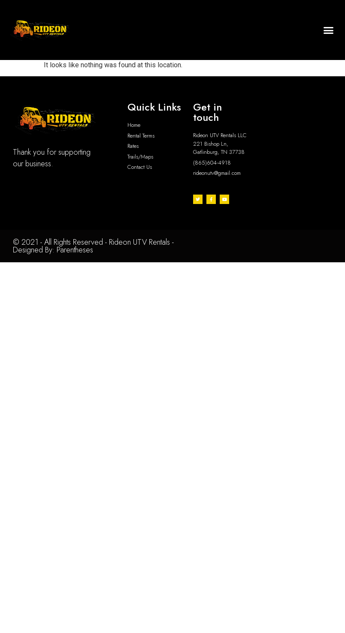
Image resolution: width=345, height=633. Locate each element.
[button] (328, 30)
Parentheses (75, 249)
